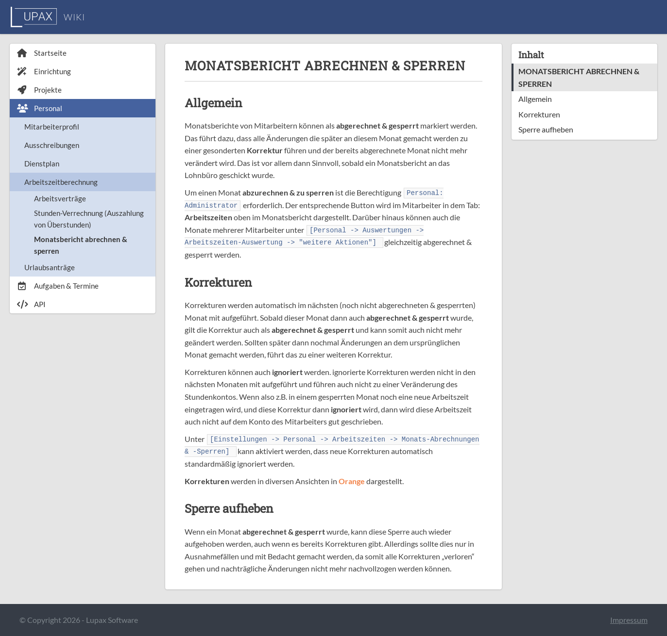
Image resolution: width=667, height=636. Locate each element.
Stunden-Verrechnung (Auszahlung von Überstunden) (89, 219)
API (31, 304)
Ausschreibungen (51, 145)
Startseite (42, 53)
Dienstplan (41, 163)
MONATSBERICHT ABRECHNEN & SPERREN (578, 77)
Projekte (39, 89)
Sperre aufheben (545, 129)
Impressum (629, 619)
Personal (39, 108)
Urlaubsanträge (49, 267)
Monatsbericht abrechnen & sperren (80, 245)
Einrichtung (44, 71)
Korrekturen (539, 114)
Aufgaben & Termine (58, 285)
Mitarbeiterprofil (51, 126)
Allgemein (535, 98)
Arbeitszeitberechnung (61, 182)
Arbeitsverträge (60, 198)
